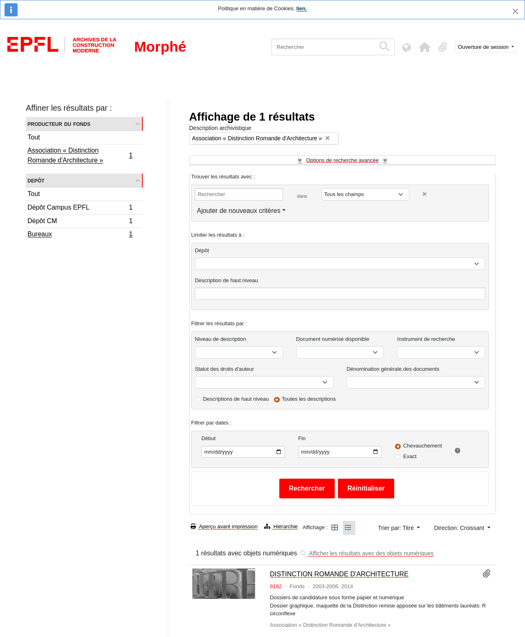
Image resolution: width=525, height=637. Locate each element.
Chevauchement (422, 446)
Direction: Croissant (460, 528)
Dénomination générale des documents (393, 369)
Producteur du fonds (58, 124)
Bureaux (80, 235)
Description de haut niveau (226, 280)
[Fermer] (515, 11)
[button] (425, 47)
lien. (301, 8)
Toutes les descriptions (309, 399)
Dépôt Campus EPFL (80, 209)
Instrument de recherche (426, 339)
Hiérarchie (281, 526)
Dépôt (202, 250)
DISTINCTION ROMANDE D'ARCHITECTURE (339, 574)
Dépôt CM (80, 222)
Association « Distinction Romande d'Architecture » (80, 155)
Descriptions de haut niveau (236, 399)
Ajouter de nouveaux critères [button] (239, 210)
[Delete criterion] (424, 194)
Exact (410, 456)
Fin (302, 438)
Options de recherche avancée (342, 160)
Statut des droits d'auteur (224, 369)
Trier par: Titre (396, 528)
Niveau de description (220, 339)
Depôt (35, 180)
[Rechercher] (323, 47)
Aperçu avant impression (224, 526)
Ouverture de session (484, 47)
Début (208, 438)
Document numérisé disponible (332, 339)
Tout (33, 137)
